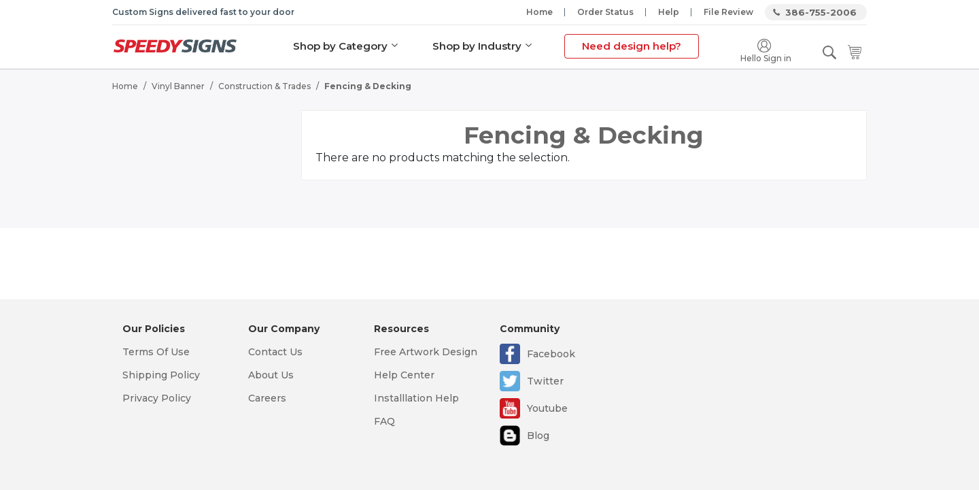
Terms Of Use (156, 352)
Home (539, 12)
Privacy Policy (156, 398)
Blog (538, 435)
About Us (271, 375)
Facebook (551, 354)
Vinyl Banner (178, 85)
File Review (728, 12)
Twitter (545, 381)
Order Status (605, 12)
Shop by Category (339, 45)
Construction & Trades (264, 85)
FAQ (384, 421)
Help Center (404, 375)
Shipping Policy (161, 375)
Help (668, 12)
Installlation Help (416, 398)
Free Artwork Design (425, 352)
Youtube (547, 408)
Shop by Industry (476, 45)
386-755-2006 (821, 12)
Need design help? (631, 45)
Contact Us (275, 352)
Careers (267, 398)
